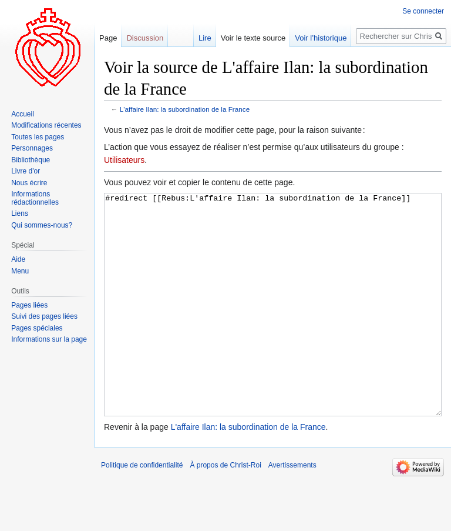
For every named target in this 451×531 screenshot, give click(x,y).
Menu (20, 271)
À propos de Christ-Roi (225, 509)
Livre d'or (25, 171)
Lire (204, 38)
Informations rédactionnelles (35, 198)
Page (108, 38)
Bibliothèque (30, 160)
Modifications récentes (46, 125)
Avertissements (292, 509)
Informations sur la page (49, 339)
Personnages (32, 148)
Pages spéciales (36, 328)
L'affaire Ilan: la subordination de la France (185, 109)
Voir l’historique (320, 38)
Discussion (144, 38)
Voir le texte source (253, 38)
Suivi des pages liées (44, 316)
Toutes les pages (37, 137)
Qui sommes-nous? (41, 225)
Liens (19, 213)
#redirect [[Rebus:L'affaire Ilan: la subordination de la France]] (273, 326)
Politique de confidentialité (142, 509)
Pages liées (29, 305)
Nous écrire (29, 183)
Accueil (22, 114)
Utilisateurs (124, 160)
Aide (18, 259)
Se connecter (423, 11)
